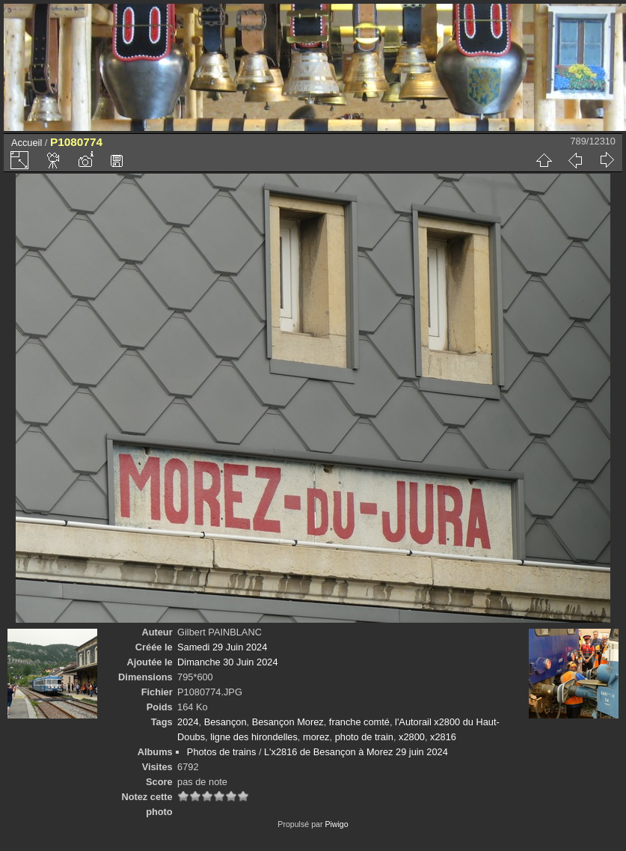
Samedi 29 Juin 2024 (222, 647)
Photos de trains (221, 751)
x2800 (412, 736)
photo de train (364, 736)
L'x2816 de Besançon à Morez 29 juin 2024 (356, 751)
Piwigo (336, 824)
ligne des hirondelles (254, 736)
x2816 (443, 736)
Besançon (225, 722)
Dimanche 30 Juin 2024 (227, 662)
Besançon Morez (288, 722)
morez (316, 736)
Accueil (26, 142)
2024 (187, 722)
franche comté (359, 722)
